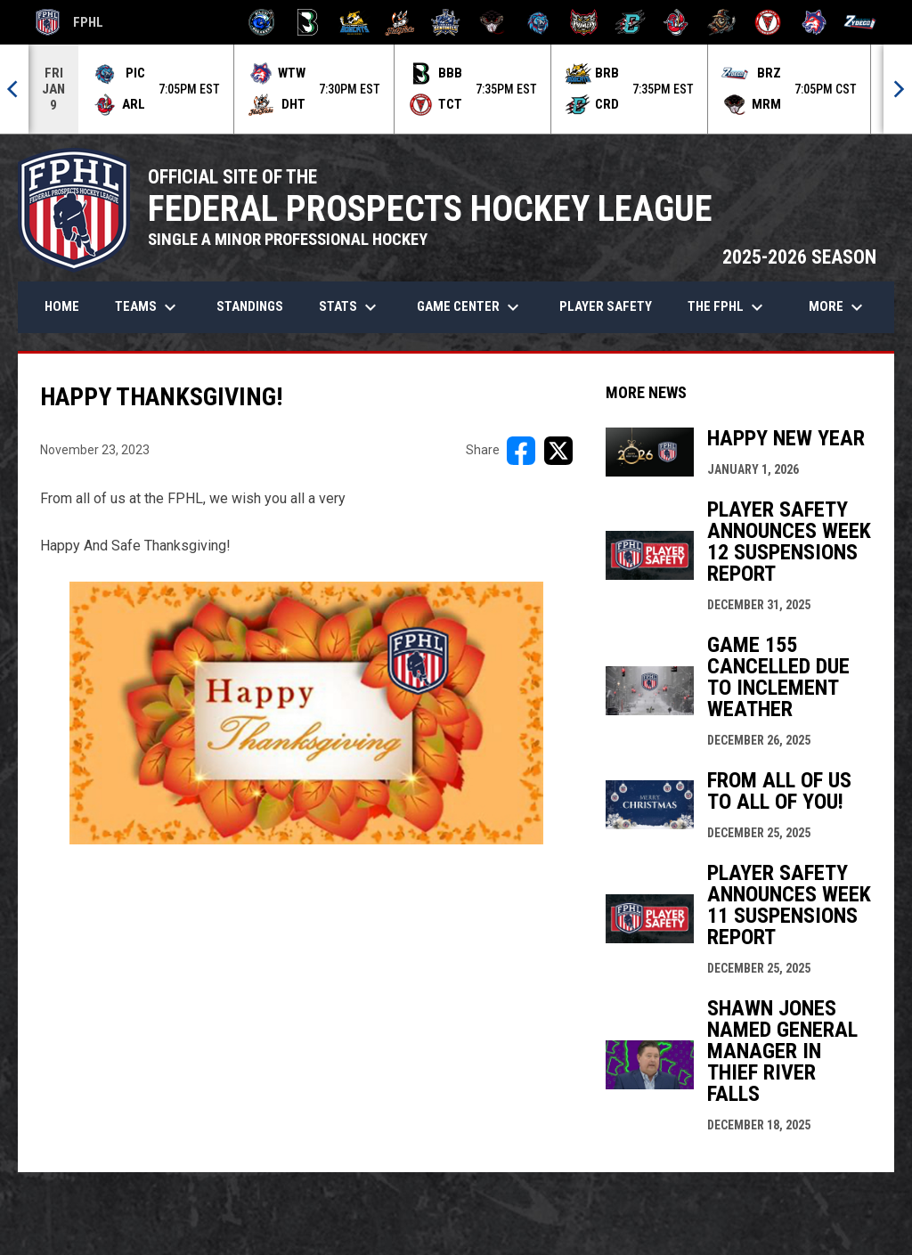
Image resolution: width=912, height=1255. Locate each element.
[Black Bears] (307, 22)
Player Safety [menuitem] (605, 306)
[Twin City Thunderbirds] (768, 22)
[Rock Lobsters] (676, 22)
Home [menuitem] (62, 306)
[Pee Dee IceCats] (538, 22)
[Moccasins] (492, 22)
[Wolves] (814, 22)
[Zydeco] (859, 22)
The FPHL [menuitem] (728, 307)
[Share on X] (558, 450)
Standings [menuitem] (249, 306)
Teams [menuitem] (148, 307)
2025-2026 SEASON (799, 257)
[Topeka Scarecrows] (721, 22)
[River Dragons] (630, 22)
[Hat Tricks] (400, 22)
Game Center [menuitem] (470, 307)
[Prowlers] (583, 22)
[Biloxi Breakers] (262, 22)
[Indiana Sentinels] (445, 22)
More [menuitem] (838, 307)
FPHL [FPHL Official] (69, 22)
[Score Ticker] (456, 89)
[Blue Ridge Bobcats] (354, 22)
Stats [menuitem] (350, 307)
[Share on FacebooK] (521, 450)
